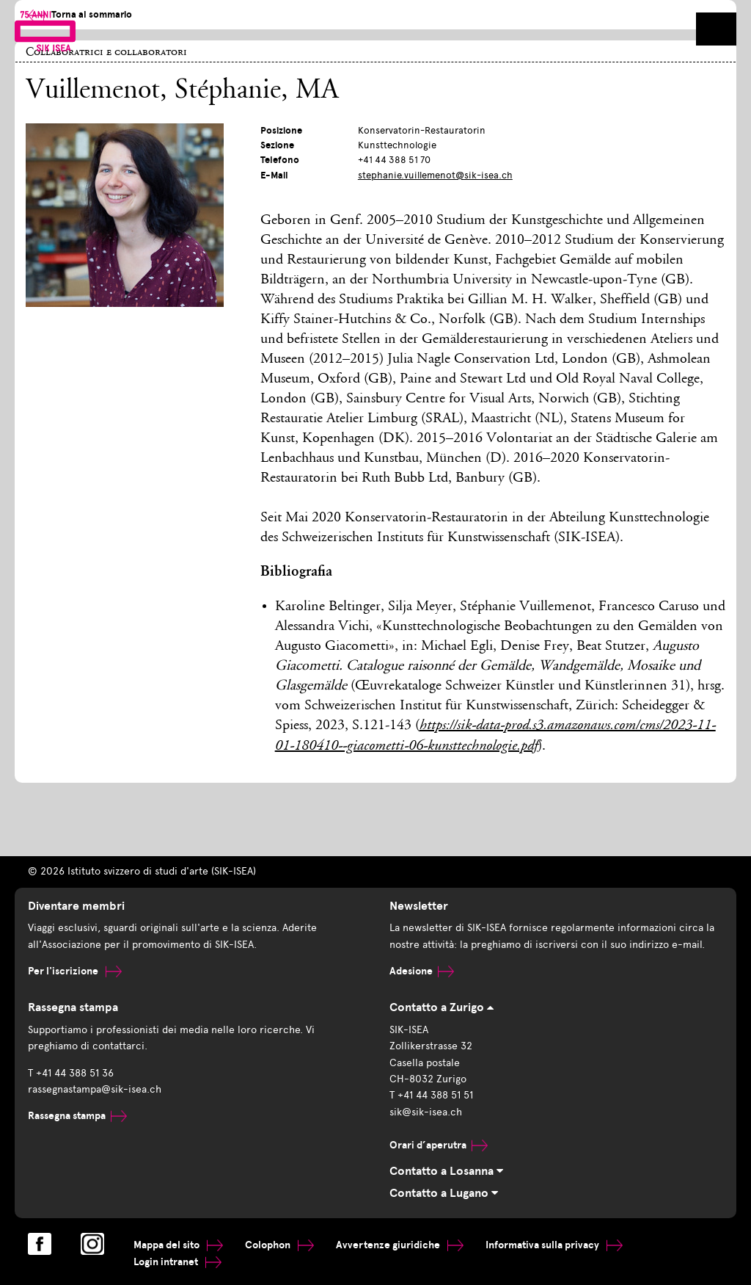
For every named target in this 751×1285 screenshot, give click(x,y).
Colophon (279, 1245)
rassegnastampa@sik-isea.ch (94, 1089)
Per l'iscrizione (75, 971)
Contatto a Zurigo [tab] (441, 1007)
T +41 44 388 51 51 (431, 1095)
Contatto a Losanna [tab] (446, 1171)
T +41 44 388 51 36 (71, 1073)
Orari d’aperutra (438, 1145)
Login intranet (177, 1262)
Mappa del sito (178, 1245)
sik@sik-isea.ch (425, 1112)
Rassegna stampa (77, 1116)
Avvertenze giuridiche (400, 1245)
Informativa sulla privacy (554, 1245)
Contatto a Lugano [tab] (443, 1193)
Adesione (421, 971)
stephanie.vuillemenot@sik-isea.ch (435, 175)
